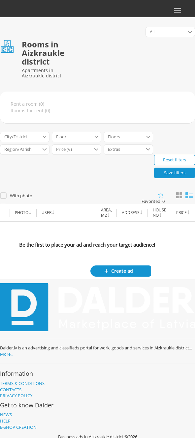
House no (159, 212)
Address (131, 212)
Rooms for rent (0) (30, 110)
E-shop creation (18, 427)
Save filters (174, 173)
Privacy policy (16, 395)
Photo (21, 212)
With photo (21, 196)
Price (181, 212)
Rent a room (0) (27, 104)
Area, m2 (106, 212)
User (46, 212)
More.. (6, 354)
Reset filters (174, 160)
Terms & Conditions (22, 383)
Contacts (10, 390)
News (6, 415)
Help (5, 421)
